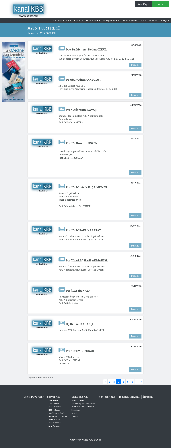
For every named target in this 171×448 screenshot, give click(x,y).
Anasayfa (32, 33)
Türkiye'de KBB (79, 396)
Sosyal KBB (53, 396)
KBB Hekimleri (54, 407)
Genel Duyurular (75, 20)
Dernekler (75, 410)
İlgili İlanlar (53, 400)
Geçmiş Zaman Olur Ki (57, 416)
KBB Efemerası (54, 423)
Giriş (160, 4)
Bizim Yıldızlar (54, 419)
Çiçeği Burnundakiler (57, 413)
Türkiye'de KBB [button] (110, 20)
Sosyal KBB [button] (92, 20)
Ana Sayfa (58, 20)
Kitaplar (74, 416)
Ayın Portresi (53, 426)
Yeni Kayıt (143, 4)
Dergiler (74, 413)
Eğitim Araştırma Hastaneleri (83, 403)
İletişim (164, 20)
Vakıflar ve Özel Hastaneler (82, 407)
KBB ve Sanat (54, 410)
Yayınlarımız (130, 20)
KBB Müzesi (53, 403)
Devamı (135, 64)
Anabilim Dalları (78, 400)
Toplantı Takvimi (148, 20)
